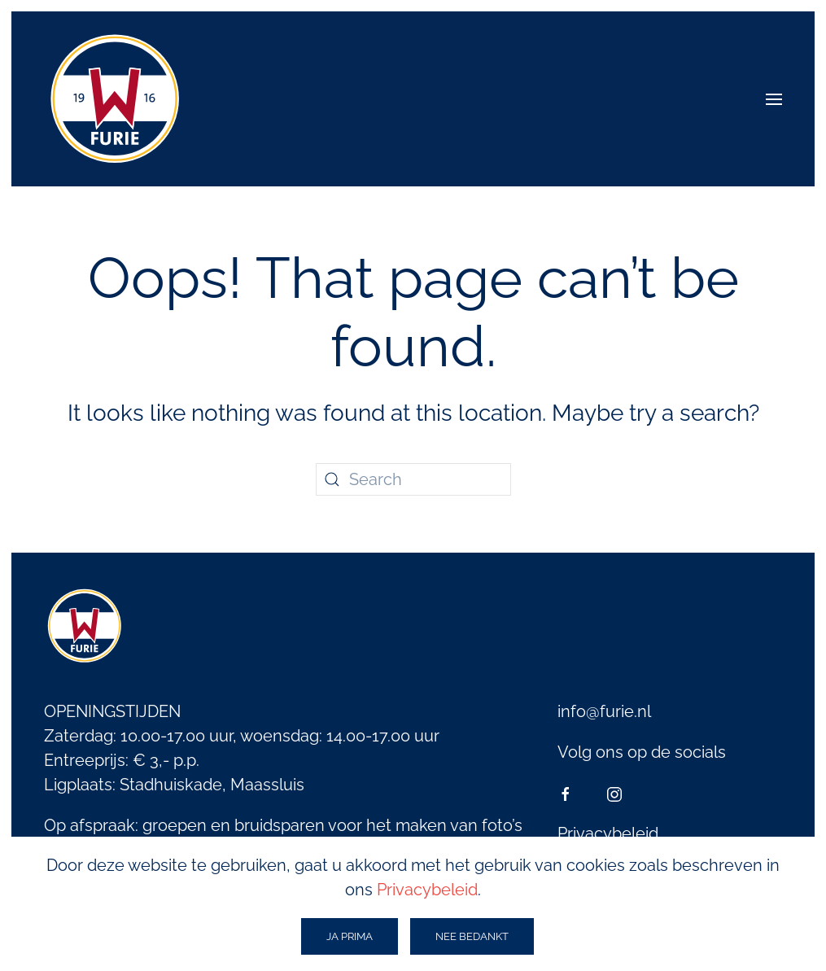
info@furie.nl (604, 711)
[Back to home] (115, 99)
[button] (774, 99)
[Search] (413, 479)
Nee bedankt (472, 936)
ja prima (349, 936)
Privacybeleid (607, 833)
